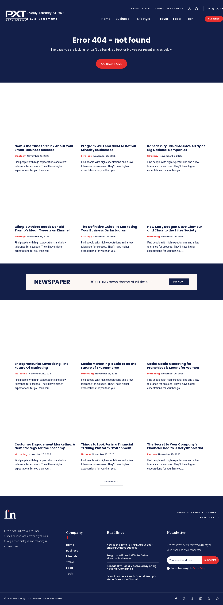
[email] (184, 560)
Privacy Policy (199, 568)
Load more (111, 481)
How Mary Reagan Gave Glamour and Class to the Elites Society (174, 228)
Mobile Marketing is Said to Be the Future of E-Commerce (108, 366)
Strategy (20, 156)
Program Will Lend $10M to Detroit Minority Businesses (108, 148)
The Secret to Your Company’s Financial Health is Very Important (175, 446)
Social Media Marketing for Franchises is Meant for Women (173, 366)
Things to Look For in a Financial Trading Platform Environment (107, 446)
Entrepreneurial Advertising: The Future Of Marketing (41, 366)
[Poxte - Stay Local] (10, 514)
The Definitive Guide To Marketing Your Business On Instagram (109, 228)
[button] (196, 9)
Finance (86, 454)
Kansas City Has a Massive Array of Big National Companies (176, 148)
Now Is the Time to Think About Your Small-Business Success (44, 148)
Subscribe (210, 560)
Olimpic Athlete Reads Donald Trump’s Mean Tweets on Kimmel (42, 228)
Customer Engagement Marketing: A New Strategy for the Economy (45, 446)
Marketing (153, 236)
